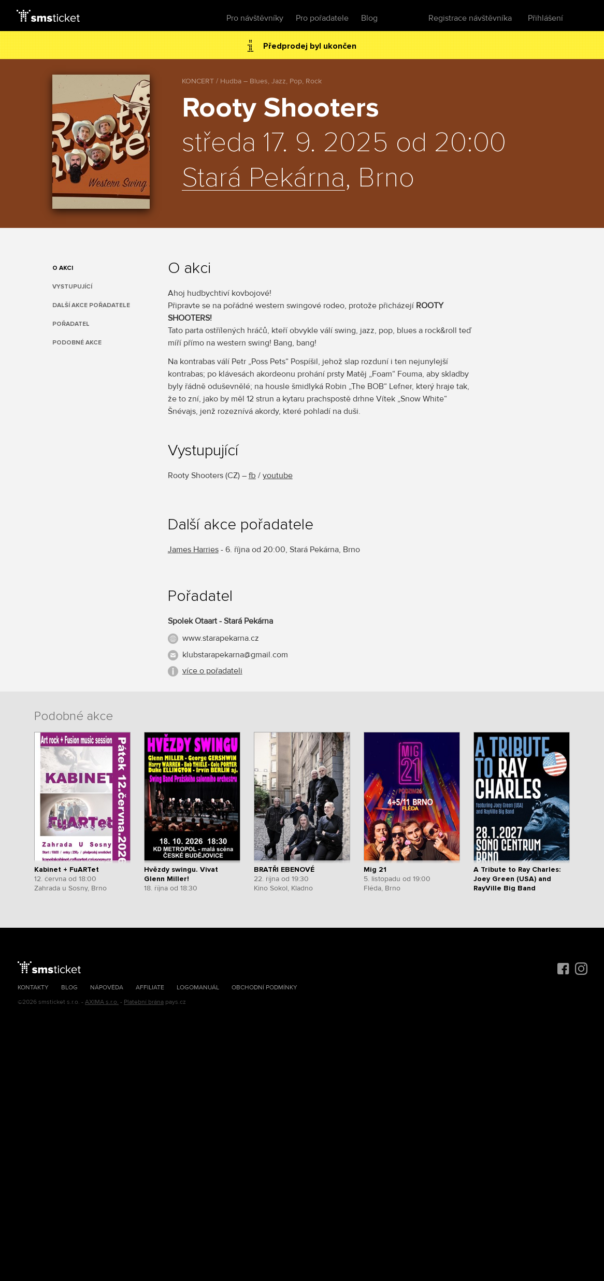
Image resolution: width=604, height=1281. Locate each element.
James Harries (193, 549)
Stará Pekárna (263, 178)
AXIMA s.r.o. (102, 1002)
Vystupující (72, 287)
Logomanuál (198, 987)
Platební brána (144, 1002)
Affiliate (150, 987)
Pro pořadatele (322, 18)
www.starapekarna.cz (220, 638)
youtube (278, 475)
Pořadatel (71, 324)
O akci (62, 268)
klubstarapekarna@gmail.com (235, 655)
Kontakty (33, 987)
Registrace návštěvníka (470, 18)
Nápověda (106, 987)
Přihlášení (545, 18)
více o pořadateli (212, 671)
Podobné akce (77, 343)
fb (252, 475)
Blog (369, 18)
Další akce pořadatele (91, 305)
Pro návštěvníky (254, 18)
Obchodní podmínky (264, 987)
